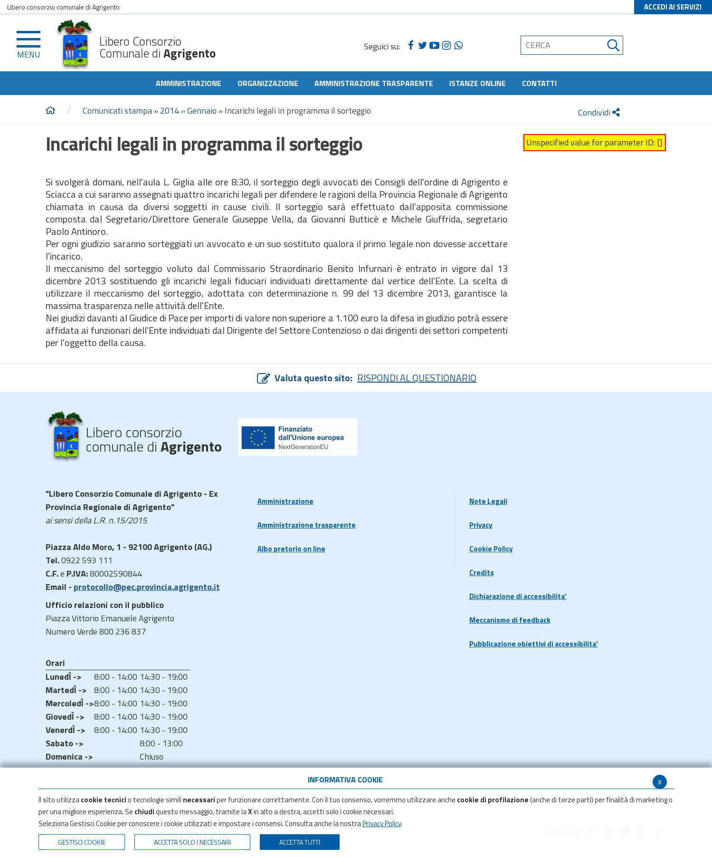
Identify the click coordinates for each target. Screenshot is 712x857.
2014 (169, 110)
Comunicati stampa (117, 110)
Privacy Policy (381, 823)
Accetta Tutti (299, 842)
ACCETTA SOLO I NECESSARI (192, 842)
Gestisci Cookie (81, 842)
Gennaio (202, 110)
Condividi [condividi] (599, 112)
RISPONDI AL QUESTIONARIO (416, 377)
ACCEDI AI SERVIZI (673, 6)
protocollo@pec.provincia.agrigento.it (147, 586)
